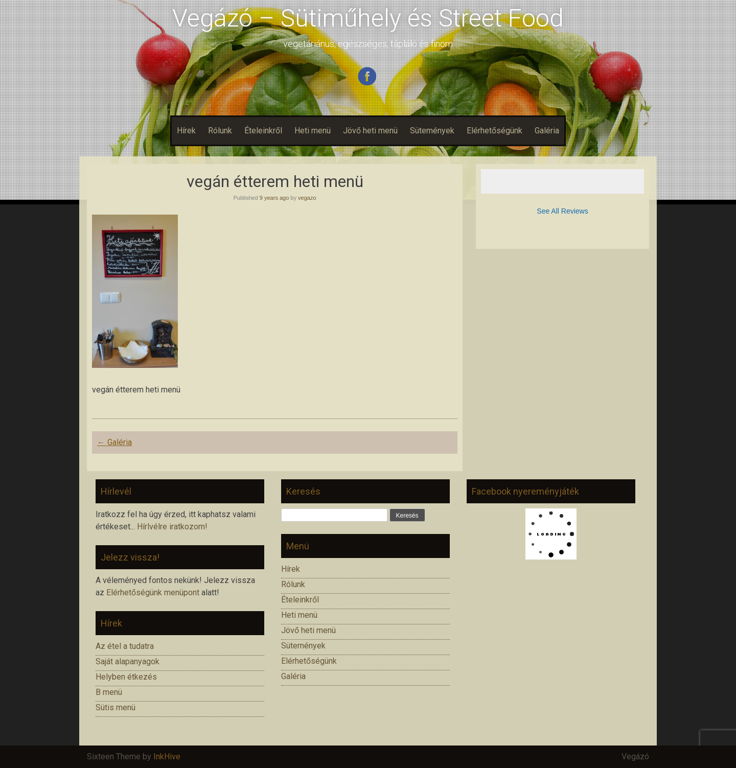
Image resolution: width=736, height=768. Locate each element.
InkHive (166, 756)
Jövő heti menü (370, 130)
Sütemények (432, 130)
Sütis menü (115, 707)
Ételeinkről (263, 130)
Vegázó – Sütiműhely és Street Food (368, 18)
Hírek (186, 130)
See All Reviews (562, 211)
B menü (109, 692)
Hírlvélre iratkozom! (172, 526)
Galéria (547, 130)
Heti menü (312, 130)
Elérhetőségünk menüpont (152, 592)
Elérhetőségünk (494, 130)
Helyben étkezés (126, 677)
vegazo (307, 198)
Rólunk (220, 130)
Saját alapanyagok (127, 661)
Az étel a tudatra (125, 646)
